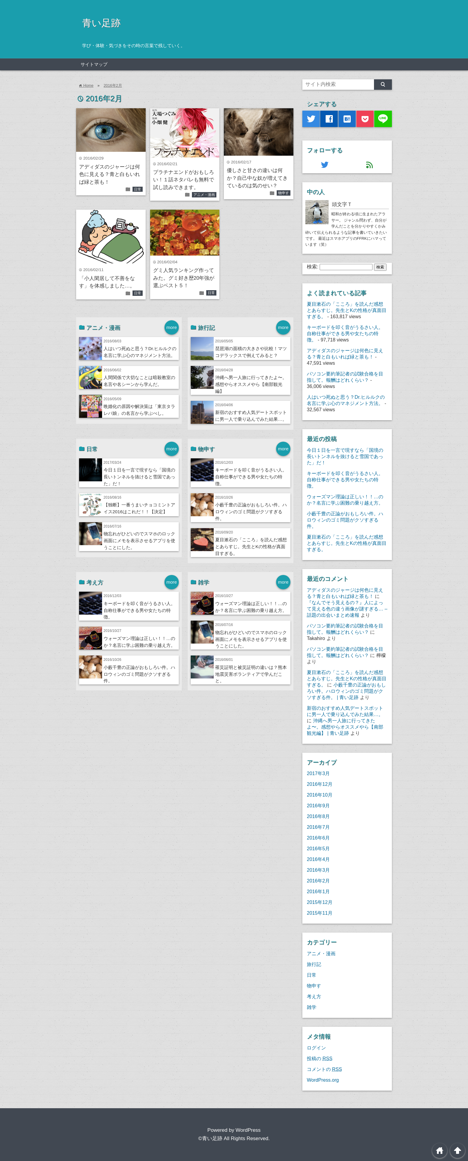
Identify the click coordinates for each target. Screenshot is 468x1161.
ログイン (316, 1047)
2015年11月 (319, 913)
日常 (137, 189)
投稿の (319, 1058)
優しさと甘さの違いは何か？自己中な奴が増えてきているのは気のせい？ (257, 178)
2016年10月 (319, 794)
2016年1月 (318, 891)
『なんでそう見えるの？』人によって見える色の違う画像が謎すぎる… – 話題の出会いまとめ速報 (347, 609)
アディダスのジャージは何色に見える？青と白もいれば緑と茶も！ (109, 174)
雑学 (311, 1007)
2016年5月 (318, 848)
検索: (312, 267)
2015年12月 (319, 902)
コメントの (324, 1069)
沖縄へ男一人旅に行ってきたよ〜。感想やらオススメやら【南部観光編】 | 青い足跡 (345, 727)
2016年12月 (319, 784)
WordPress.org (323, 1080)
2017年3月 (318, 773)
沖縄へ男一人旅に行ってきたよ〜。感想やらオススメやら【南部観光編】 (251, 384)
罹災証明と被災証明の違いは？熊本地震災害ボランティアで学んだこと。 (251, 674)
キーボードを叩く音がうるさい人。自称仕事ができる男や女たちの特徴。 (251, 476)
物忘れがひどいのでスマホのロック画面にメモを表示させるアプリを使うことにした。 (139, 540)
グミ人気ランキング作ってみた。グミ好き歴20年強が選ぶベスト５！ (184, 278)
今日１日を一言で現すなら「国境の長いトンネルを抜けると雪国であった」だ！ (139, 476)
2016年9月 (318, 805)
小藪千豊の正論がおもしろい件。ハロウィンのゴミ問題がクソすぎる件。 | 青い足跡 (346, 691)
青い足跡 (101, 23)
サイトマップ (94, 64)
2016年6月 (318, 837)
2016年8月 (318, 816)
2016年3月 (318, 870)
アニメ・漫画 (204, 195)
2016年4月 (318, 859)
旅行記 (314, 964)
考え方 (314, 996)
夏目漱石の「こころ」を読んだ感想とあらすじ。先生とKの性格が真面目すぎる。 (251, 546)
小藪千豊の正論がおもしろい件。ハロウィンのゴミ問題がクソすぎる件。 (251, 511)
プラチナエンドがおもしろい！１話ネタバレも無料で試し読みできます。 (183, 179)
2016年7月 (318, 827)
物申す (283, 193)
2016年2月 (113, 85)
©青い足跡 (210, 1138)
